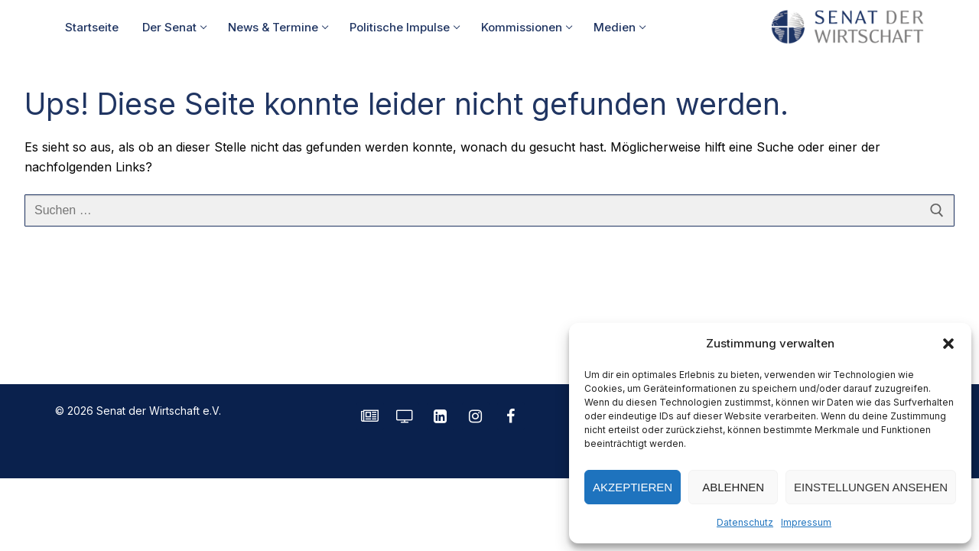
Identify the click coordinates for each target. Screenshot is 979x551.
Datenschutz (745, 522)
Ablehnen (733, 487)
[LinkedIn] (440, 416)
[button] (948, 343)
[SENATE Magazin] (370, 416)
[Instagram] (476, 416)
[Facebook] (511, 416)
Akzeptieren (632, 487)
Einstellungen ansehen (871, 487)
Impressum (806, 522)
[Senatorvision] (405, 416)
